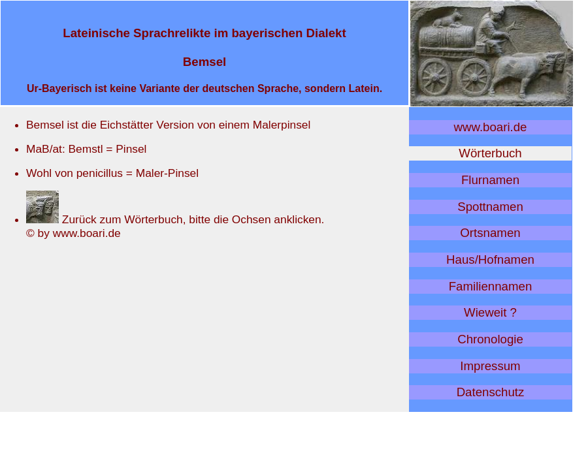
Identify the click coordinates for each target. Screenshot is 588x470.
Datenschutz (491, 392)
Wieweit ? (490, 312)
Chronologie (490, 339)
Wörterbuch (490, 153)
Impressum (490, 366)
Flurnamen (490, 180)
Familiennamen (490, 286)
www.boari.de (490, 127)
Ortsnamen (490, 233)
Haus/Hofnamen (490, 259)
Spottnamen (490, 206)
